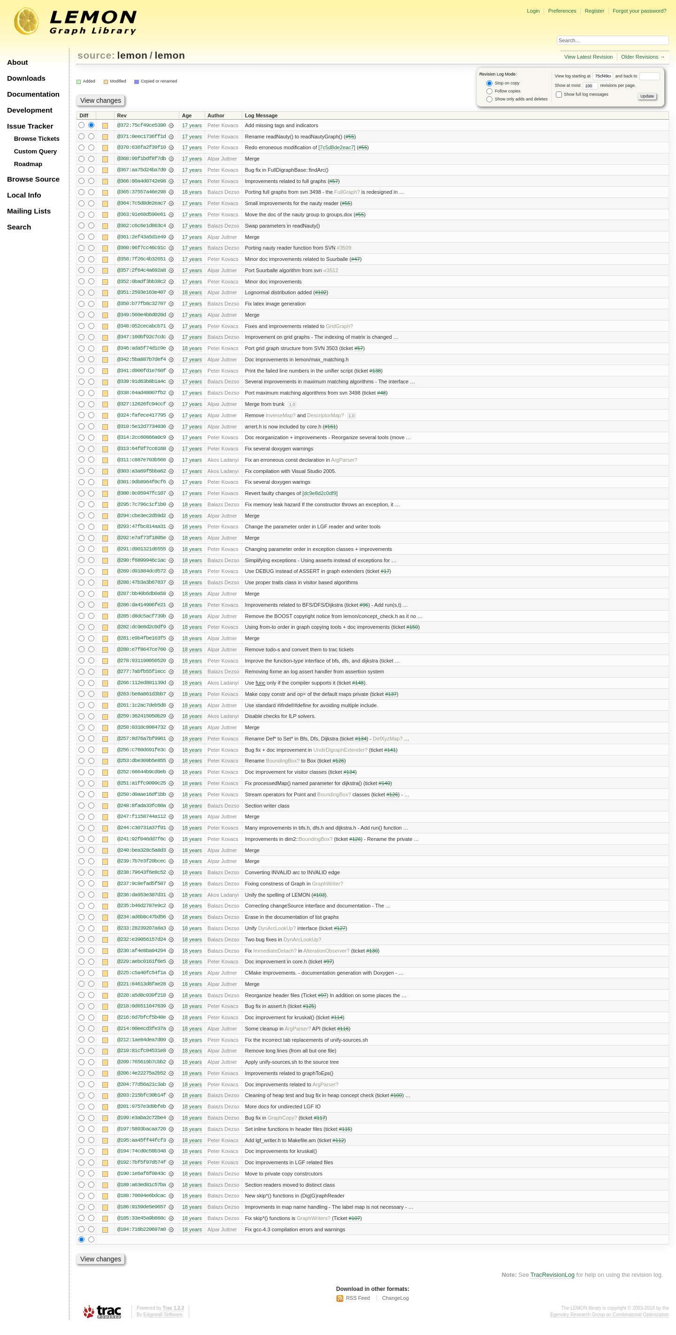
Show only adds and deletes (516, 99)
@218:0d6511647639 (141, 1015)
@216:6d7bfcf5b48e (141, 1026)
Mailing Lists (29, 211)
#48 (381, 395)
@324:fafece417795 (141, 418)
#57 (334, 181)
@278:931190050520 (141, 666)
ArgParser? (344, 463)
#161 (330, 429)
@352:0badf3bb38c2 (141, 283)
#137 (391, 699)
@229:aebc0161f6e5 (141, 970)
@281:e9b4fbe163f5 (141, 643)
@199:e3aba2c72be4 (141, 1127)
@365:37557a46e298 (141, 193)
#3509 (344, 249)
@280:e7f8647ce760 (141, 654)
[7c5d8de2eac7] (336, 148)
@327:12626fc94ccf (141, 407)
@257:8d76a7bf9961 (141, 744)
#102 (321, 294)
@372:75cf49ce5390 (141, 125)
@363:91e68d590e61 (141, 215)
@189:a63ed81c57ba (141, 1195)
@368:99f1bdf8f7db (141, 159)
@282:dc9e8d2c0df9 (141, 632)
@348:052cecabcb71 (141, 328)
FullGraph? (347, 193)
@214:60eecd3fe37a (141, 1037)
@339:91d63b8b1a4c (141, 384)
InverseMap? (281, 418)
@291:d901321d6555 (141, 553)
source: (96, 55)
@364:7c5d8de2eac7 (141, 204)
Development (30, 110)
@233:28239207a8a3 (141, 936)
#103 (319, 902)
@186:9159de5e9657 (141, 1217)
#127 (340, 936)
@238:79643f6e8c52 (141, 880)
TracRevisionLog (552, 1286)
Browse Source (33, 179)
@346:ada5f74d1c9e (141, 350)
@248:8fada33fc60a (141, 812)
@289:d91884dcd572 (141, 576)
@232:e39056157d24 (141, 947)
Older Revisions (639, 57)
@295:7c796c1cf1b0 (141, 508)
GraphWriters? (313, 1229)
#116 (343, 1037)
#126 (338, 767)
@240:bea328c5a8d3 (141, 857)
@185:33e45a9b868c (141, 1229)
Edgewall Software (162, 1325)
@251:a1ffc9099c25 (141, 789)
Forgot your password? (639, 11)
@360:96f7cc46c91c (141, 249)
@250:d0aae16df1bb (141, 801)
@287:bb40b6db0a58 (141, 598)
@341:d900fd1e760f (141, 373)
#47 (355, 260)
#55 (350, 136)
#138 (375, 373)
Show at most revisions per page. (595, 85)
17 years (192, 125)
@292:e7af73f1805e (141, 542)
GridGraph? (339, 328)
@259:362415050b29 (141, 722)
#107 (355, 1229)
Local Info (24, 195)
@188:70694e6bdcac (141, 1206)
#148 (358, 688)
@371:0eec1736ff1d (141, 136)
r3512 (331, 272)
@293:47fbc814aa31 (141, 530)
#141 (390, 756)
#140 (385, 790)
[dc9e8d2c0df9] (320, 497)
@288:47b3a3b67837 (141, 587)
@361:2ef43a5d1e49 (141, 238)
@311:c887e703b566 (141, 463)
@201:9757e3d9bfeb (141, 1116)
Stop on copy (502, 83)
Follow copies (503, 91)
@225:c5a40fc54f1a (141, 981)
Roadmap (28, 164)
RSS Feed (358, 1309)
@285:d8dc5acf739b (141, 621)
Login (533, 11)
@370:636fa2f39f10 (141, 148)
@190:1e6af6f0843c (141, 1184)
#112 (338, 1150)
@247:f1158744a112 (141, 823)
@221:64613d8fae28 (141, 992)
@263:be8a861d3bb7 (141, 699)
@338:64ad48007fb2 (141, 395)
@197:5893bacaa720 (141, 1139)
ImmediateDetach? (275, 958)
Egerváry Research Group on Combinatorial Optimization (609, 1325)
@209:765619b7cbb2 (141, 1071)
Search (19, 227)
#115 (345, 1139)
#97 (327, 970)
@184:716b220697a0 (141, 1240)
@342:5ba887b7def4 (141, 362)
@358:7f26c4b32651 (141, 260)
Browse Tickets (37, 138)
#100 (396, 1105)
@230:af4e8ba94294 (141, 958)
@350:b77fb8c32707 (141, 305)
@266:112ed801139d (141, 688)
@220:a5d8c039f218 (141, 1003)
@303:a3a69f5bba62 (141, 474)
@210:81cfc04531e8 (141, 1060)
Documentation (33, 94)
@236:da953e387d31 (141, 902)
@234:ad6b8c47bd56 (141, 925)
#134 (361, 745)
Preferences (562, 11)
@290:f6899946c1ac (141, 564)
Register (595, 11)
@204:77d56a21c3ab (141, 1094)
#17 (385, 576)
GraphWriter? (327, 891)
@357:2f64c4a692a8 (141, 271)
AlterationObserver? (326, 958)
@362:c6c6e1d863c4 (141, 226)
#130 (372, 958)
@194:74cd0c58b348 (141, 1161)
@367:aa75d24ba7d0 (141, 170)
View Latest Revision (588, 57)
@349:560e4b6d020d (141, 316)
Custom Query (35, 151)
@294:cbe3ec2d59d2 (141, 519)
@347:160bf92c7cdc (141, 339)
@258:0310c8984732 (141, 733)
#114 (337, 1026)
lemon (132, 55)
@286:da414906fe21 (141, 609)
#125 (309, 1015)
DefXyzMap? (387, 745)
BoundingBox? (283, 767)
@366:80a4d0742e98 (141, 181)
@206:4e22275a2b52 (141, 1082)
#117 (319, 1127)
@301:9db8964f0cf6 (141, 485)
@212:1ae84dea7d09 (141, 1049)
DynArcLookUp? (277, 936)
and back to (637, 76)
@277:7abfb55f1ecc (141, 677)
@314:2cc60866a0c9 (141, 440)
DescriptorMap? (325, 418)
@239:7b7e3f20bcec (141, 868)
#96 (364, 609)
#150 (412, 632)
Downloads (26, 78)
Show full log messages (582, 94)
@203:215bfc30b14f (141, 1105)
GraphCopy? (282, 1127)
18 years (192, 193)
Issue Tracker (30, 126)
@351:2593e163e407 (141, 294)
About (17, 62)
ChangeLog (395, 1309)
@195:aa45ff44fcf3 (141, 1150)
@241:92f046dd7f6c (141, 846)
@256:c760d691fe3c (141, 756)
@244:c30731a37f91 (141, 835)
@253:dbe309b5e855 (141, 767)
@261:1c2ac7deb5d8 (141, 711)
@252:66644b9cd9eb (141, 778)
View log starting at (585, 76)
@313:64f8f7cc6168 (141, 452)
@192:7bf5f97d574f (141, 1172)
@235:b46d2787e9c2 (141, 913)
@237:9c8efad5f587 (141, 891)
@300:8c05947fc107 (141, 497)
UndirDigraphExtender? (341, 756)
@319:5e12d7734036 (141, 429)
